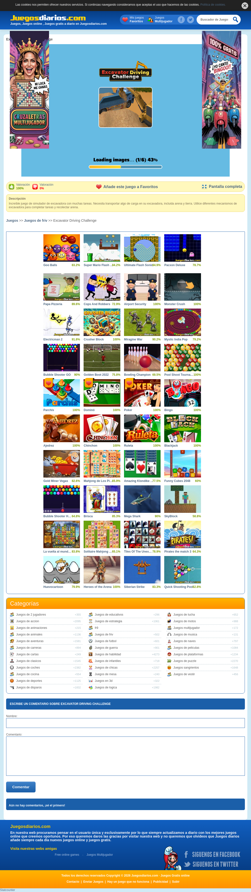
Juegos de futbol (105, 641)
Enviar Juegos (93, 881)
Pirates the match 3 (177, 551)
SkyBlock (170, 516)
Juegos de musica (185, 634)
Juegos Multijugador (100, 854)
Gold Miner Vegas (55, 481)
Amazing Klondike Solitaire (138, 481)
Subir (176, 881)
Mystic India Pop (176, 339)
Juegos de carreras (28, 647)
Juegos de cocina (27, 674)
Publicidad (160, 881)
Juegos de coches (28, 667)
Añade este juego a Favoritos (127, 186)
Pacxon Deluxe (174, 265)
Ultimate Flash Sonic (138, 265)
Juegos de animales (29, 634)
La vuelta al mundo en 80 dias (58, 551)
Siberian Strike (134, 587)
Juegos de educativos (109, 614)
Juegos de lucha (184, 614)
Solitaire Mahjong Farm (98, 551)
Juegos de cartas (27, 654)
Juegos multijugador (187, 628)
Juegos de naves (185, 641)
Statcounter (7, 890)
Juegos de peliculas (186, 647)
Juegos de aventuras (29, 641)
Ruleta (128, 445)
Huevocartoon (53, 587)
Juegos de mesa (105, 674)
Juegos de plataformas (188, 654)
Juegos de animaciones (31, 628)
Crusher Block (94, 339)
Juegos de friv (35, 220)
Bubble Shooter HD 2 (58, 516)
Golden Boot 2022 (96, 374)
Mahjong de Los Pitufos (98, 481)
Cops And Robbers (97, 304)
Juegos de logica (106, 687)
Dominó (89, 410)
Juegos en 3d (104, 681)
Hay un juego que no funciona (128, 881)
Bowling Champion (137, 374)
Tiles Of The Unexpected (138, 551)
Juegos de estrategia (108, 621)
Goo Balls (50, 265)
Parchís (48, 410)
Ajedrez (48, 445)
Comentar (20, 787)
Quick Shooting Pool (178, 587)
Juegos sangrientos (186, 667)
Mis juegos (137, 19)
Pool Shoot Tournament (178, 374)
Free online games (67, 854)
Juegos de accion (27, 621)
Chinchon (90, 445)
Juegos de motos (185, 621)
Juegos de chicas (106, 667)
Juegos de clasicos (28, 661)
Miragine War (133, 339)
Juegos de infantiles (108, 661)
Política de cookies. (213, 4)
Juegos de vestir (184, 674)
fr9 (96, 628)
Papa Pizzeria (52, 304)
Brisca (88, 516)
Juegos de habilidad (108, 654)
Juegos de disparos (29, 687)
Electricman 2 (53, 339)
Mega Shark (132, 516)
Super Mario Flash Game (98, 265)
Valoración (23, 186)
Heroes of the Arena (98, 587)
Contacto (73, 881)
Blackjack (171, 445)
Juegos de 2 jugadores (31, 614)
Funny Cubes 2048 (177, 481)
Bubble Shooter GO (57, 374)
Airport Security (135, 304)
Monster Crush (174, 304)
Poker (128, 410)
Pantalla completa (221, 186)
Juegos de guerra (106, 647)
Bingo (168, 410)
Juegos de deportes (29, 681)
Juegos (164, 19)
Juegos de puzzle (185, 661)
